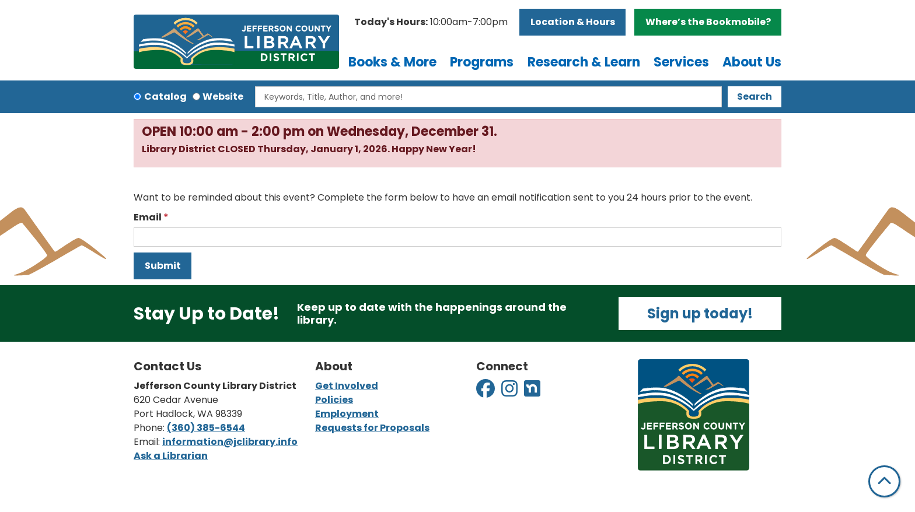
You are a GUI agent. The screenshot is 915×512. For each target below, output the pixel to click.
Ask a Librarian (171, 455)
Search (754, 96)
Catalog (165, 96)
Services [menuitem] (681, 62)
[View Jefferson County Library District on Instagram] (510, 392)
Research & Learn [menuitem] (584, 62)
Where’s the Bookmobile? (708, 22)
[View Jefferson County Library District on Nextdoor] (532, 392)
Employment (347, 413)
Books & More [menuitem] (392, 62)
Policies (334, 399)
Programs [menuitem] (482, 62)
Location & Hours (572, 22)
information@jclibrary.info (230, 441)
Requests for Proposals (372, 427)
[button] (431, 22)
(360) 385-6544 (206, 427)
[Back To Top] (884, 481)
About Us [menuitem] (751, 62)
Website (222, 96)
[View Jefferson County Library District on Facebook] (486, 392)
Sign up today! (700, 313)
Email (148, 217)
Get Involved (346, 385)
